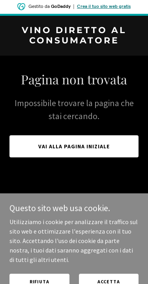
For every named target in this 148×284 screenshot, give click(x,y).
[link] (74, 41)
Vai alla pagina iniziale (74, 146)
